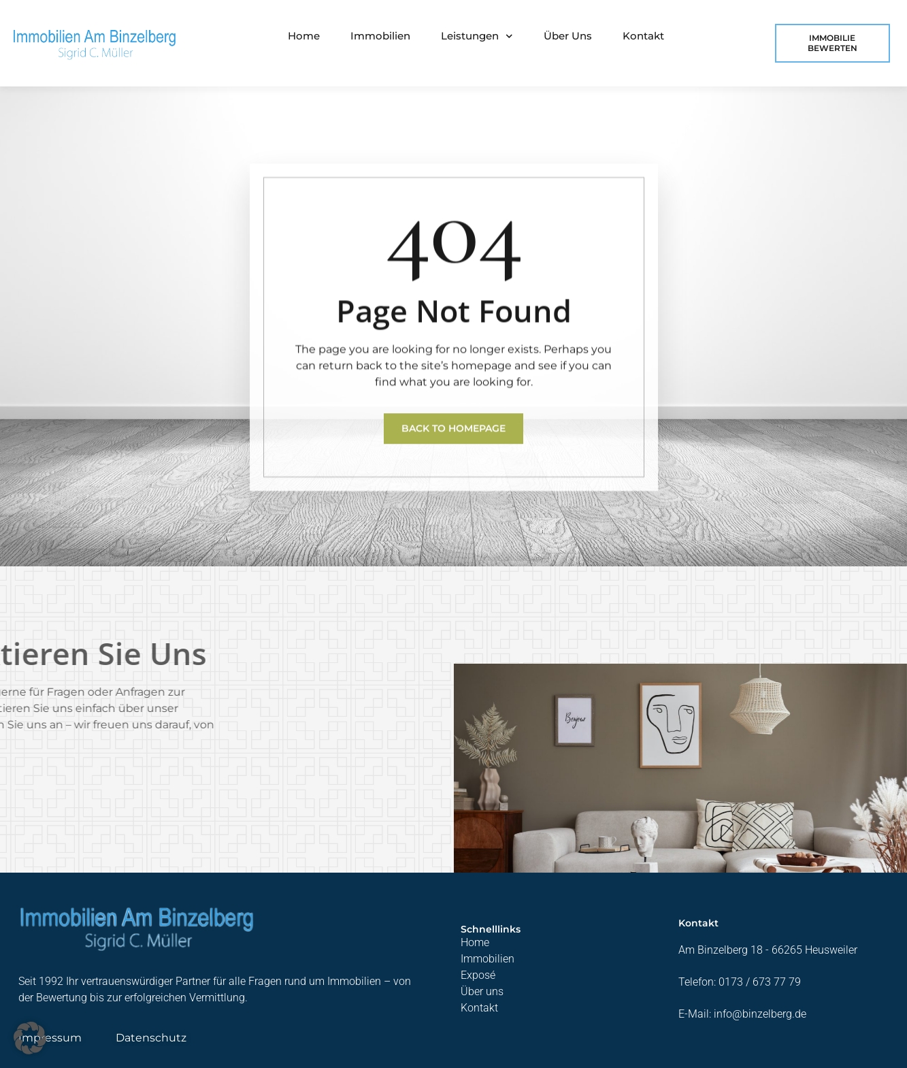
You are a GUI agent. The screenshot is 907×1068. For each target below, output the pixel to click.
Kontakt (643, 35)
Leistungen (477, 36)
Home (304, 35)
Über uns (568, 35)
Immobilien (380, 35)
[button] (30, 1038)
